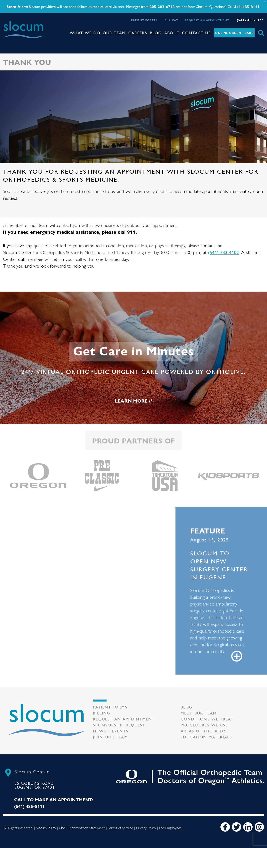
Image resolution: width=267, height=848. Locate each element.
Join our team (110, 737)
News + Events (110, 731)
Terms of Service (120, 827)
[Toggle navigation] (6, 42)
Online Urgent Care (234, 33)
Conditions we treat (207, 719)
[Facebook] (225, 827)
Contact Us (196, 33)
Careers (137, 33)
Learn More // (133, 401)
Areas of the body (203, 731)
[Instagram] (259, 827)
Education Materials (206, 737)
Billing (101, 713)
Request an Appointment (207, 20)
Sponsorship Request (119, 725)
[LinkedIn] (248, 827)
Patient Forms (110, 707)
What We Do (85, 33)
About (171, 33)
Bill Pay (171, 20)
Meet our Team (199, 713)
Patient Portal (144, 20)
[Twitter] (236, 827)
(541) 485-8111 (250, 20)
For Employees (170, 827)
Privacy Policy (146, 827)
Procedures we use (204, 725)
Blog (156, 33)
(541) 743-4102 (223, 252)
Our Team (114, 33)
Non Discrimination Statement (82, 827)
